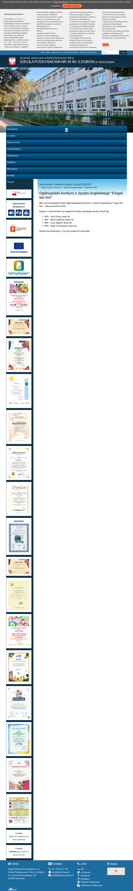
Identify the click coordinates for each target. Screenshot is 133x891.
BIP (80, 869)
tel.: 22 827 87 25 (58, 869)
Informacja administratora (88, 52)
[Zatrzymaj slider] (66, 130)
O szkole (11, 136)
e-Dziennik (83, 872)
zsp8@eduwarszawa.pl (60, 875)
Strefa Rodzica (14, 149)
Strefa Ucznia (13, 142)
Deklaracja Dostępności (89, 885)
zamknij (105, 44)
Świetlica (11, 162)
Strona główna (46, 52)
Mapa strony (56, 52)
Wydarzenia (12, 156)
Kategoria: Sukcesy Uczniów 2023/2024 (72, 184)
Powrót (10, 182)
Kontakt (10, 175)
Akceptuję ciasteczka (72, 6)
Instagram (83, 878)
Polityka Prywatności (88, 882)
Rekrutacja (12, 169)
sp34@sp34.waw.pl (59, 872)
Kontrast (76, 52)
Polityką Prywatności (60, 2)
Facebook (83, 875)
